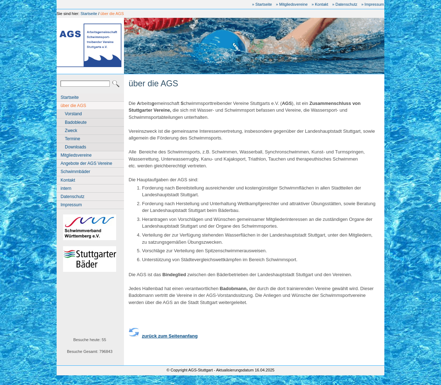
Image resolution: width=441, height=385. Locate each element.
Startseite (89, 13)
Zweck (71, 130)
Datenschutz (72, 196)
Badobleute (76, 122)
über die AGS (112, 13)
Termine (72, 138)
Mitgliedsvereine (76, 155)
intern (66, 188)
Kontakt (68, 180)
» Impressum (372, 4)
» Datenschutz (344, 4)
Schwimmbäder (75, 171)
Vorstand (73, 113)
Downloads (75, 147)
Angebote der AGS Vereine (86, 163)
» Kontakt (320, 4)
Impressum (71, 204)
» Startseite (262, 4)
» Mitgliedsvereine (292, 4)
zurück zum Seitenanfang (170, 336)
